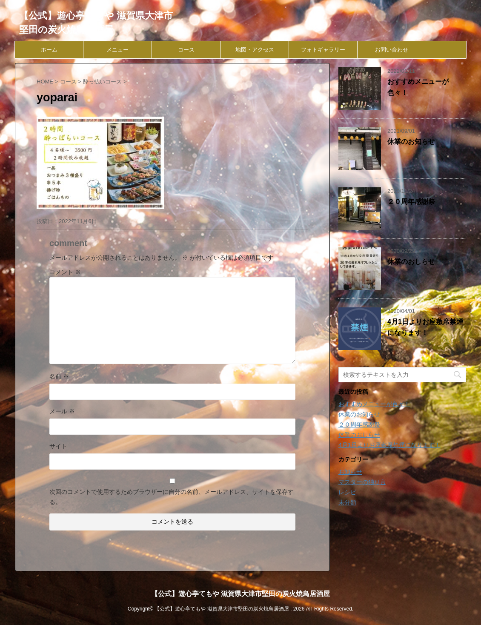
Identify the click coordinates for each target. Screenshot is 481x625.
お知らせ (350, 471)
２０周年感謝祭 (411, 201)
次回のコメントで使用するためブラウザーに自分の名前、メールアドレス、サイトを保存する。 (171, 496)
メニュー (117, 49)
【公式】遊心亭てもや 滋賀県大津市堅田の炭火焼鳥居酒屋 (240, 593)
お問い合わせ (391, 49)
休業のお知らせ (411, 141)
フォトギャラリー (323, 49)
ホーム (49, 49)
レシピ (347, 492)
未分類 (347, 502)
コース (186, 49)
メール (62, 411)
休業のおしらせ (411, 261)
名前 (59, 376)
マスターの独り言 (362, 482)
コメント (65, 272)
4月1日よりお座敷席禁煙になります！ (389, 445)
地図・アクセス (254, 49)
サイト (58, 446)
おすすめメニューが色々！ (374, 404)
